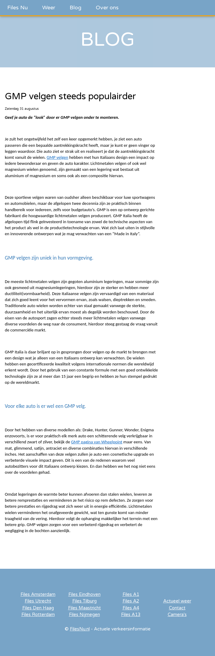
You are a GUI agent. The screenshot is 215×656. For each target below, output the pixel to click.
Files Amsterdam (37, 594)
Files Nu (17, 7)
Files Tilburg (84, 601)
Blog (75, 7)
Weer (48, 7)
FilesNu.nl (80, 629)
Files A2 (131, 601)
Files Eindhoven (84, 594)
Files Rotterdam (38, 614)
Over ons (107, 7)
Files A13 (130, 614)
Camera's (177, 614)
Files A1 (131, 594)
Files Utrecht (38, 601)
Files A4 (131, 608)
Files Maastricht (84, 608)
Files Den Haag (38, 608)
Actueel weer (177, 601)
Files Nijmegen (84, 614)
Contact (177, 608)
